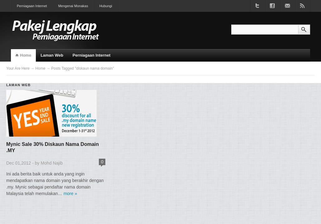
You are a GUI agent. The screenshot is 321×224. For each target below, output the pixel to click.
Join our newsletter (287, 6)
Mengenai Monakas (73, 6)
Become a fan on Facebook (272, 6)
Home (25, 55)
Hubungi (105, 6)
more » (70, 193)
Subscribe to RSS (302, 6)
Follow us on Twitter (257, 6)
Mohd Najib (52, 163)
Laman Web (52, 55)
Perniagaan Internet (32, 6)
